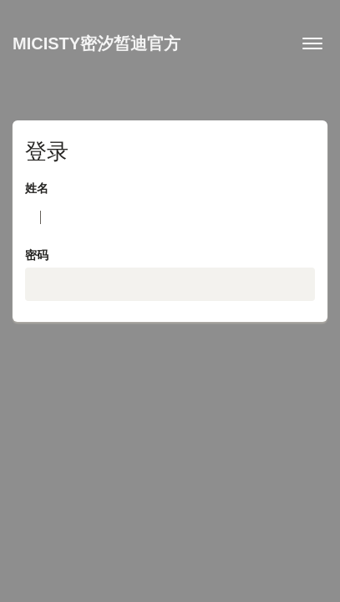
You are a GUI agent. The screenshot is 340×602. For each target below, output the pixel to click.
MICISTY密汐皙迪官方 (96, 43)
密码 (36, 255)
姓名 (36, 188)
